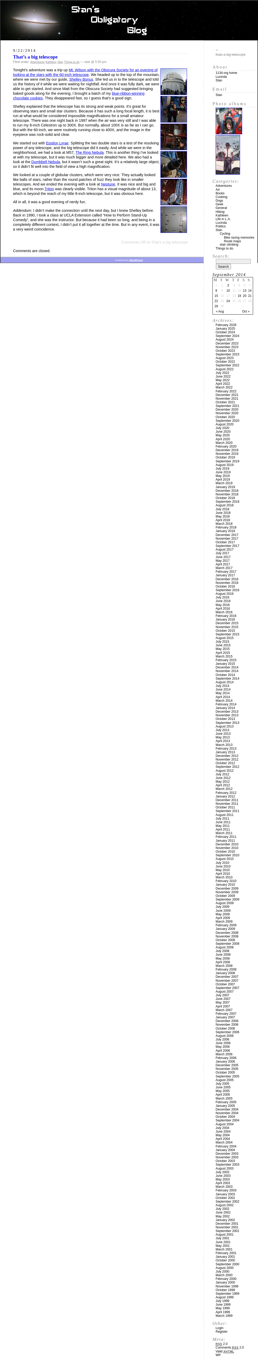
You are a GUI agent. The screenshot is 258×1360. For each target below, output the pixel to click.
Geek (219, 204)
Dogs (219, 200)
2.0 (222, 1344)
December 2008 (227, 933)
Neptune (108, 184)
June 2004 (223, 1131)
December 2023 (227, 343)
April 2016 (223, 608)
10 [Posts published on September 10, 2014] (228, 290)
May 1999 (223, 1308)
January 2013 (225, 752)
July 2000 (222, 1271)
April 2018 (223, 520)
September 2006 (227, 1032)
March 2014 (224, 701)
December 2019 (227, 450)
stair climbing (229, 244)
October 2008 (225, 940)
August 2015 (225, 638)
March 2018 (224, 524)
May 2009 (223, 914)
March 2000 (224, 1275)
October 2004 (225, 1117)
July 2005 (222, 1084)
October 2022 (225, 361)
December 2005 (227, 1065)
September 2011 (227, 811)
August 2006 (225, 1036)
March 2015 (224, 656)
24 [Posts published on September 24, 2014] (228, 301)
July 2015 (222, 641)
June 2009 (223, 910)
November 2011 (227, 804)
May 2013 (223, 737)
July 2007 (222, 995)
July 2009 (222, 907)
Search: (221, 256)
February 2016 (226, 616)
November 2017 (227, 538)
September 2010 (227, 855)
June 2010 (223, 866)
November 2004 (227, 1113)
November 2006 (227, 1024)
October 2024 (225, 332)
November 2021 (227, 398)
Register (222, 1331)
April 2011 (223, 829)
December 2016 (227, 579)
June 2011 (223, 822)
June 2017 (223, 557)
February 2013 (226, 748)
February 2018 (226, 527)
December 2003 (227, 1153)
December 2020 (227, 409)
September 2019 (227, 461)
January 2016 (225, 619)
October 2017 (225, 542)
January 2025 (225, 328)
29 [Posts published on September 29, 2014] (216, 306)
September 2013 (227, 723)
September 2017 (227, 546)
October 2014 (225, 675)
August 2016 (225, 594)
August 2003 (225, 1168)
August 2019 (225, 465)
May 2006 (223, 1047)
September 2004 (227, 1120)
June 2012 (223, 778)
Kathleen (51, 61)
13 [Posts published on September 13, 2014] (244, 290)
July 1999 (222, 1301)
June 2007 (223, 999)
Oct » (246, 311)
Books (220, 193)
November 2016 (227, 583)
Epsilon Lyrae (57, 143)
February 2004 (226, 1146)
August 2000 (225, 1268)
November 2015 (227, 627)
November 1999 (227, 1286)
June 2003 (223, 1176)
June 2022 (223, 376)
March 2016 (224, 612)
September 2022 (227, 365)
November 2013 (227, 715)
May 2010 (223, 870)
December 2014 (227, 667)
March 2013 (224, 745)
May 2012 (223, 781)
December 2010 (227, 844)
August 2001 (225, 1234)
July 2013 (222, 730)
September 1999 (227, 1293)
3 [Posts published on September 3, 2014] (228, 285)
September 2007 (227, 988)
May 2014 (223, 693)
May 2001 (223, 1246)
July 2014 (222, 686)
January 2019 (225, 487)
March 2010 (224, 877)
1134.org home (226, 73)
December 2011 (227, 800)
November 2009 (227, 892)
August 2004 (225, 1124)
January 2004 (225, 1150)
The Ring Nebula (90, 152)
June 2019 (223, 472)
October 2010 (225, 851)
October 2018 (225, 498)
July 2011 (222, 818)
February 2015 (226, 660)
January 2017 (225, 575)
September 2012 (227, 767)
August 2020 (225, 424)
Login (219, 1328)
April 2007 (223, 1006)
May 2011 (223, 826)
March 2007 (224, 1010)
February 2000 (226, 1279)
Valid (225, 1351)
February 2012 (226, 793)
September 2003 (227, 1164)
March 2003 (224, 1187)
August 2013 (225, 726)
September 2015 (227, 634)
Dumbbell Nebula (45, 162)
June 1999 (223, 1304)
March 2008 (224, 966)
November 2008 (227, 936)
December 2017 (227, 535)
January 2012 (225, 796)
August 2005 (225, 1080)
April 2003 (223, 1183)
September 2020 (227, 421)
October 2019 (225, 457)
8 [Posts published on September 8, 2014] (216, 290)
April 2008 (223, 962)
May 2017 (223, 561)
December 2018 (227, 491)
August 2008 (225, 947)
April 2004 (223, 1139)
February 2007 (226, 1014)
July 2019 (222, 468)
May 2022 (223, 380)
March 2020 (224, 443)
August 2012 (225, 770)
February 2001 (226, 1253)
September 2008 (227, 944)
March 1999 (224, 1316)
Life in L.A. (223, 219)
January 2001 (225, 1257)
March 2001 (224, 1249)
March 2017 (224, 568)
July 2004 (222, 1128)
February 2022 (226, 391)
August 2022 (225, 369)
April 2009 (223, 918)
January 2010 (225, 884)
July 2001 (222, 1238)
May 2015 (223, 649)
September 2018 (227, 501)
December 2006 (227, 1021)
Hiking (220, 212)
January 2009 (225, 929)
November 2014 (227, 671)
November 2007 (227, 980)
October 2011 (225, 807)
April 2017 (223, 564)
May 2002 (223, 1216)
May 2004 (223, 1135)
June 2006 (223, 1043)
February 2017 (226, 571)
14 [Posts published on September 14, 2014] (249, 290)
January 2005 (225, 1106)
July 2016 (222, 597)
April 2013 (223, 741)
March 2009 (224, 921)
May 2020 (223, 435)
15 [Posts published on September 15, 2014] (216, 296)
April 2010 (223, 874)
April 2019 (223, 479)
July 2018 (222, 509)
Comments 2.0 (230, 1347)
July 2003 (222, 1172)
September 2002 (227, 1201)
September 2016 (227, 590)
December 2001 (227, 1223)
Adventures (37, 61)
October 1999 (225, 1290)
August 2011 (225, 815)
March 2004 (224, 1142)
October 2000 (225, 1260)
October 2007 (225, 984)
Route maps (232, 241)
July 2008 (222, 951)
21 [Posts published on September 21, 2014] (249, 296)
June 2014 (223, 689)
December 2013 (227, 711)
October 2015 (225, 631)
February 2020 (226, 446)
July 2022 (222, 373)
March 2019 (224, 483)
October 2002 (225, 1198)
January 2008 (225, 973)
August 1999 (225, 1297)
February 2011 (226, 837)
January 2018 (225, 531)
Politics (221, 226)
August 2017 (225, 549)
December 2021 (227, 395)
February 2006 (226, 1058)
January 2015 (225, 664)
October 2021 (225, 402)
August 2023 (225, 358)
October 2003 (225, 1161)
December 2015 (227, 623)
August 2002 (225, 1205)
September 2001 (227, 1231)
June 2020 (223, 431)
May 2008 (223, 958)
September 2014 (227, 678)
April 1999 (223, 1312)
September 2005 (227, 1076)
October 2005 (225, 1072)
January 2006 (225, 1061)
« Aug (220, 311)
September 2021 (227, 406)
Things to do (71, 61)
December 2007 (227, 977)
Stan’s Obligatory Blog (129, 20)
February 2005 (226, 1102)
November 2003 (227, 1157)
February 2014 (226, 704)
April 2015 (223, 653)
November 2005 (227, 1069)
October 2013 (225, 719)
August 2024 (225, 339)
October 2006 (225, 1028)
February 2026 (226, 325)
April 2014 (223, 697)
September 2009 (227, 899)
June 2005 (223, 1087)
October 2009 (225, 896)
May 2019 (223, 476)
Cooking (221, 197)
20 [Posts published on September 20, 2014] (244, 296)
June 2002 (223, 1212)
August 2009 (225, 903)
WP (218, 1355)
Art (218, 189)
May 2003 (223, 1179)
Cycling (225, 233)
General (221, 208)
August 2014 (225, 682)
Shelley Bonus (81, 79)
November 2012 (227, 759)
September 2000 (227, 1264)
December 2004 (227, 1109)
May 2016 (223, 605)
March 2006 (224, 1054)
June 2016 (223, 601)
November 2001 (227, 1227)
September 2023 (227, 354)
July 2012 (222, 774)
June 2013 (223, 734)
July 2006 (222, 1039)
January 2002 (225, 1220)
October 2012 (225, 763)
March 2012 (224, 789)
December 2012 (227, 756)
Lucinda (221, 77)
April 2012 (223, 785)
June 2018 (223, 513)
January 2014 (225, 708)
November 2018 (227, 494)
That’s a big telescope (35, 57)
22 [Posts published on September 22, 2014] (216, 301)
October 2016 (225, 586)
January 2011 (225, 840)
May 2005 (223, 1091)
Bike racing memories (239, 237)
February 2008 (226, 969)
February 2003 (226, 1190)
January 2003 (225, 1194)
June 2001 (223, 1242)
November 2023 (227, 347)
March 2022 (224, 387)
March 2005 (224, 1098)
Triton (49, 189)
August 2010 (225, 859)
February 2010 (226, 881)
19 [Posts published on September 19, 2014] (239, 296)
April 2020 (223, 439)
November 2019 (227, 454)
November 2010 (227, 848)
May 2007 (223, 1002)
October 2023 (225, 351)
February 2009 (226, 925)
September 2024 (227, 336)
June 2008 (223, 954)
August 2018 (225, 505)
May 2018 (223, 516)
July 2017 (222, 553)
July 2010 (222, 863)
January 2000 (225, 1282)
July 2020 (222, 428)
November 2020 (227, 413)
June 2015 (223, 645)
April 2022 (223, 384)
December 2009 (227, 888)
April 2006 (223, 1050)
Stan (60, 61)
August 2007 (225, 991)
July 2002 (222, 1209)
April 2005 (223, 1094)
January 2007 (225, 1017)
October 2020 (225, 417)
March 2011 (224, 833)
